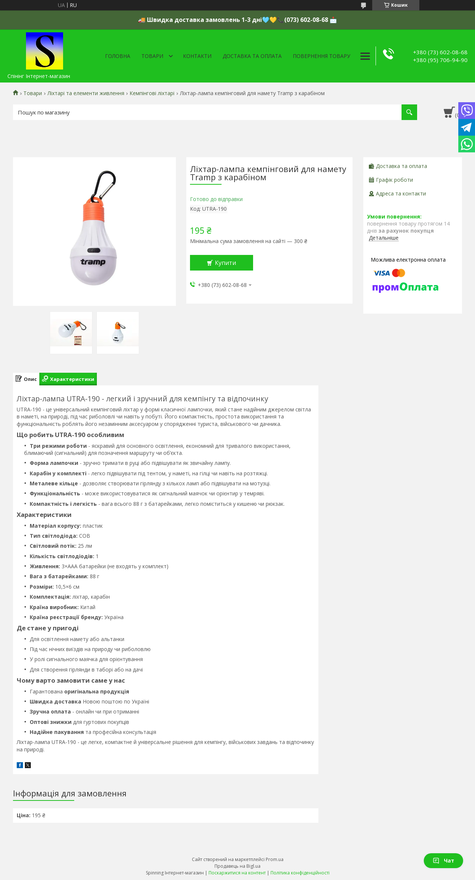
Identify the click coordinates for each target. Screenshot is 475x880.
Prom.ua (275, 859)
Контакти (197, 55)
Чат (443, 860)
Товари (152, 55)
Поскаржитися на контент (237, 873)
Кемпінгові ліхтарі (152, 93)
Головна (117, 55)
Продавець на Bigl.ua (237, 866)
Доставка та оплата (252, 55)
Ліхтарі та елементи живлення (86, 93)
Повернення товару (321, 55)
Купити (225, 263)
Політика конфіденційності (300, 873)
